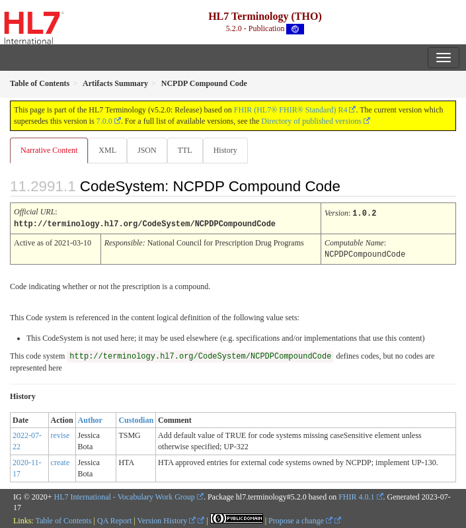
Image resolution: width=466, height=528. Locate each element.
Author (90, 418)
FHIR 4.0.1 (356, 495)
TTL (185, 150)
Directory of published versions (311, 121)
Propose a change (300, 519)
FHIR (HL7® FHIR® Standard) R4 (291, 109)
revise (60, 434)
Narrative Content (48, 150)
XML (107, 150)
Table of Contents (63, 519)
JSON (147, 150)
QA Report (114, 519)
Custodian (135, 418)
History (225, 150)
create (60, 461)
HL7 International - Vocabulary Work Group (124, 495)
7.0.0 (104, 121)
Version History (166, 519)
